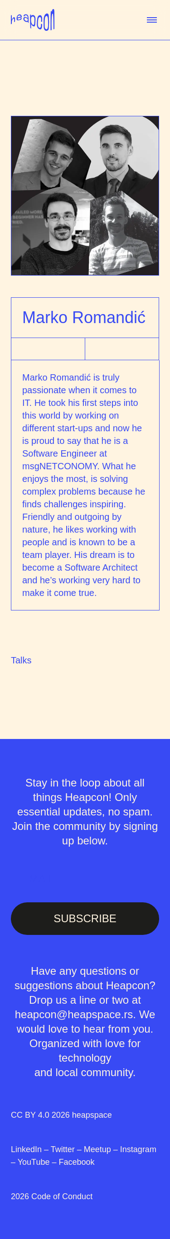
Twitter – (67, 1149)
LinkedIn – (31, 1149)
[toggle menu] (152, 20)
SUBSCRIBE (85, 918)
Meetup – (102, 1149)
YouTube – (38, 1162)
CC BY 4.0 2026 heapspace (61, 1115)
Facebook (76, 1162)
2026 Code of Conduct (51, 1196)
